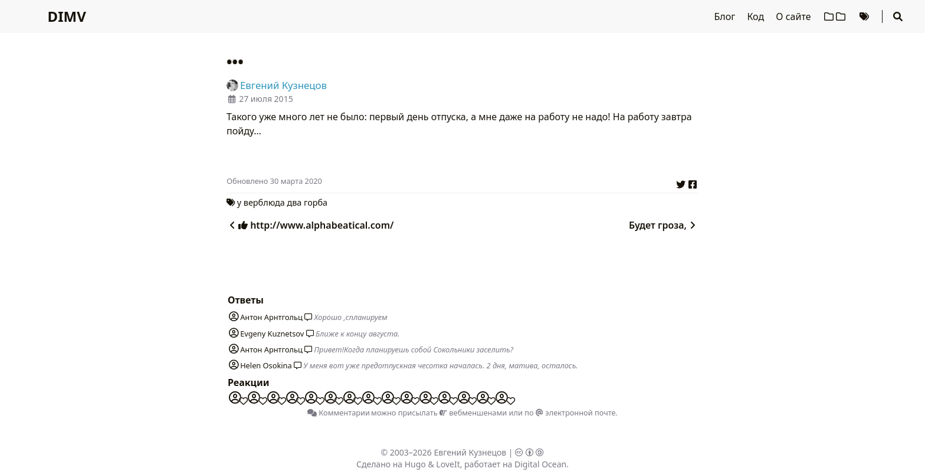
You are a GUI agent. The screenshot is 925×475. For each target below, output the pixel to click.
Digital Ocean (540, 464)
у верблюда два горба (282, 202)
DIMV (67, 16)
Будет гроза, (663, 225)
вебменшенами (473, 412)
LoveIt (448, 464)
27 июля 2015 (266, 98)
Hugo (415, 464)
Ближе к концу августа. (358, 333)
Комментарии (338, 412)
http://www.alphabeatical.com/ (310, 225)
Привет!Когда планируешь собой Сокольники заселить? (414, 349)
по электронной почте (569, 412)
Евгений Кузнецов (470, 452)
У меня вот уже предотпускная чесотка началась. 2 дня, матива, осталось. (440, 365)
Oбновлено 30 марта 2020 (274, 181)
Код (756, 16)
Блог (726, 16)
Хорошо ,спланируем (351, 317)
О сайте (794, 16)
